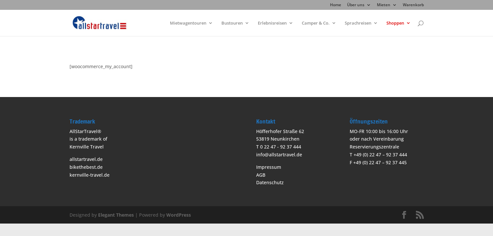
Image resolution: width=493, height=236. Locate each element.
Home (335, 5)
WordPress (178, 215)
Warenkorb (413, 5)
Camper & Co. (316, 23)
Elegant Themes (116, 215)
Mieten (383, 5)
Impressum (268, 167)
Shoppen (395, 23)
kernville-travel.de (90, 175)
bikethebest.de (86, 167)
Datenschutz (270, 182)
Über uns (355, 5)
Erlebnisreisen (272, 23)
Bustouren (232, 23)
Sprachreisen (358, 23)
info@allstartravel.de (279, 154)
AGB (260, 175)
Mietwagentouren (188, 23)
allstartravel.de (86, 159)
